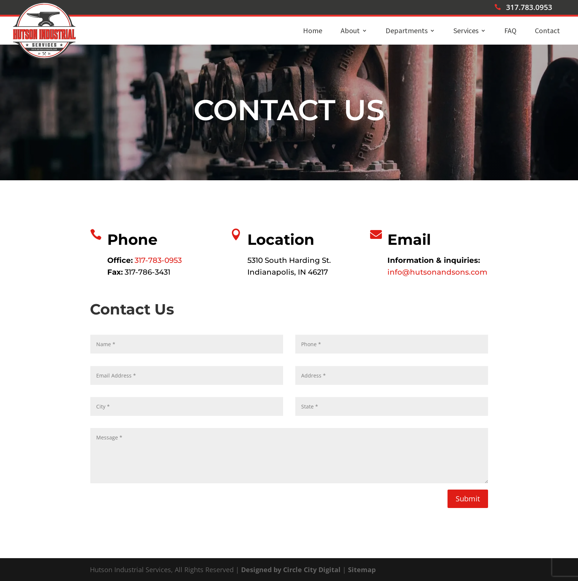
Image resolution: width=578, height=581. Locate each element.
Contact (547, 30)
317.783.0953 (529, 7)
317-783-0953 (158, 260)
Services (465, 30)
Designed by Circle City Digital (291, 569)
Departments (407, 30)
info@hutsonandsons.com (437, 272)
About (350, 30)
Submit (468, 499)
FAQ (510, 30)
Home (312, 30)
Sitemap (362, 569)
